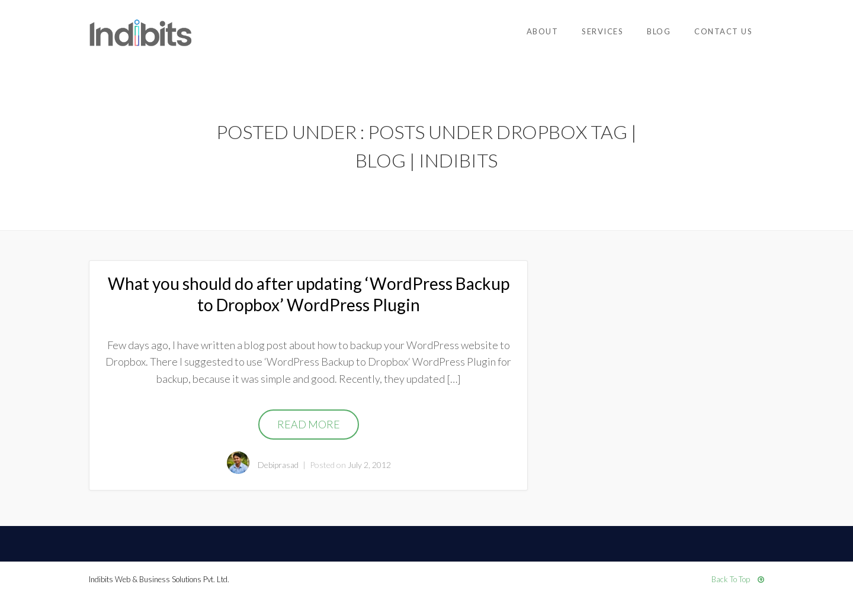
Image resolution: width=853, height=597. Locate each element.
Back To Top (737, 579)
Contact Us (723, 31)
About (543, 31)
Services (602, 31)
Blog (659, 31)
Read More (308, 424)
